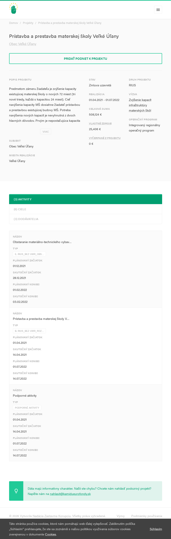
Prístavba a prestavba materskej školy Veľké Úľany (69, 23)
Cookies (50, 534)
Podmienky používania (146, 516)
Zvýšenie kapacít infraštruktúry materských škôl (140, 104)
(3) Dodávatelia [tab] (26, 219)
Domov (13, 23)
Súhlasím (156, 529)
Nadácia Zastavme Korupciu (52, 516)
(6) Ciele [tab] (20, 209)
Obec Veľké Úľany (22, 43)
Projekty (28, 23)
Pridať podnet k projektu (85, 58)
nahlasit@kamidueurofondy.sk (70, 493)
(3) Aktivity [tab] (22, 199)
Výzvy (121, 516)
